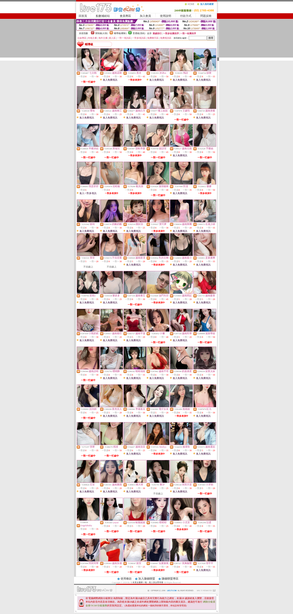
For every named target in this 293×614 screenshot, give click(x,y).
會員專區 (125, 15)
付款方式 (185, 15)
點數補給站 (103, 15)
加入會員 (145, 15)
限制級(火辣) (101, 33)
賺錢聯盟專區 (170, 578)
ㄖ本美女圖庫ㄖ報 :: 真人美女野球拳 (147, 582)
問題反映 (206, 15)
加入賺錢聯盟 (146, 578)
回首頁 (83, 15)
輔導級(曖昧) (120, 33)
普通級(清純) (139, 33)
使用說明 (165, 15)
